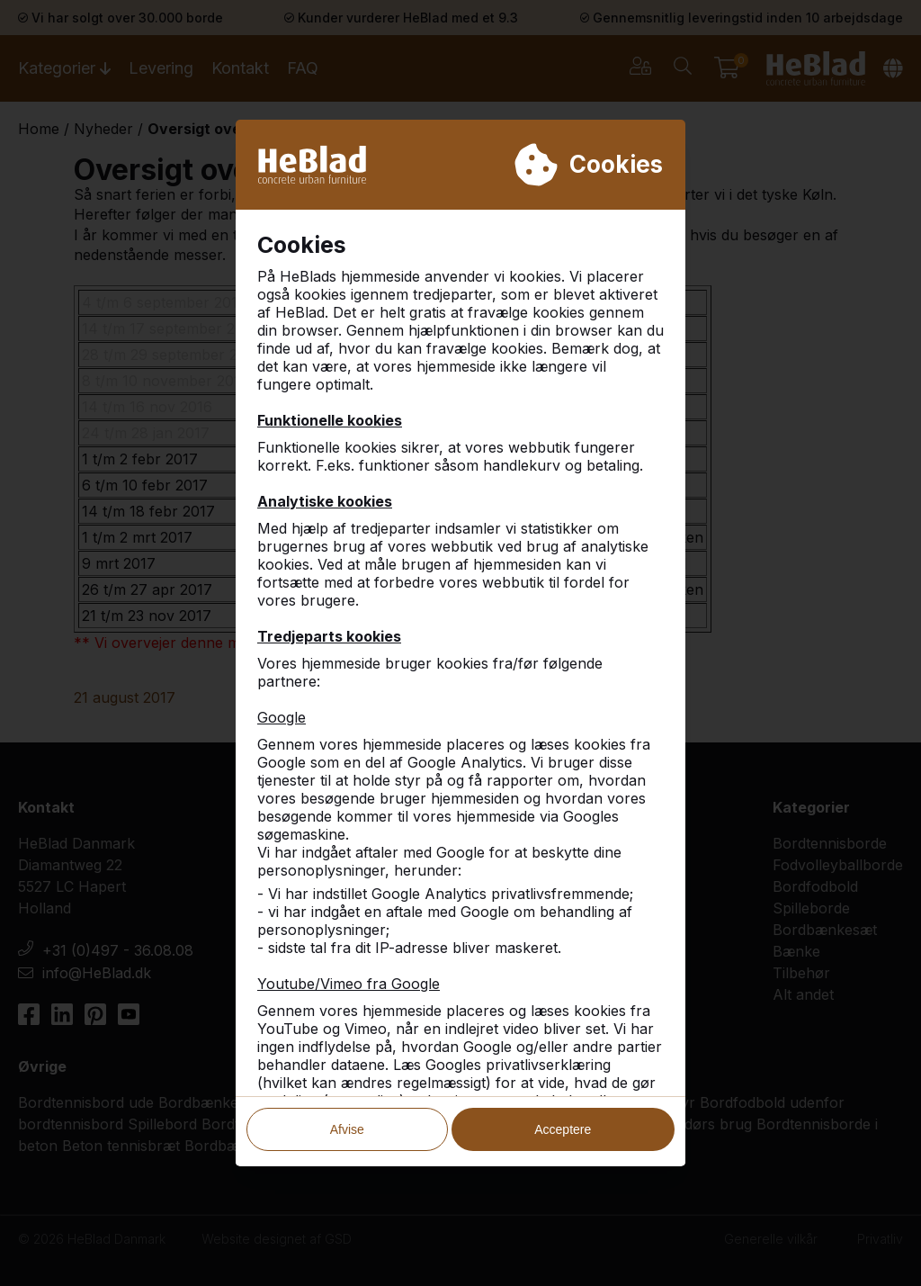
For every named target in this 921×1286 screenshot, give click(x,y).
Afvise (347, 1121)
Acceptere (562, 1121)
